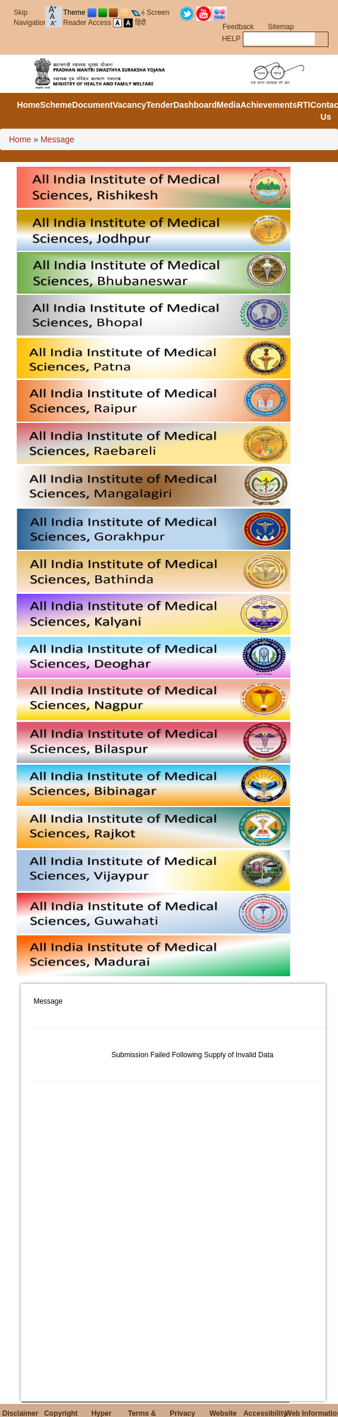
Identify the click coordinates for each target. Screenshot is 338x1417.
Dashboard (195, 105)
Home (28, 105)
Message (57, 139)
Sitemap (281, 27)
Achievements (268, 105)
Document (92, 105)
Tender (160, 105)
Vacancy (129, 105)
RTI (304, 105)
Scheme (56, 105)
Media (228, 105)
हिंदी (140, 22)
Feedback (238, 27)
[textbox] (279, 38)
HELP (231, 39)
